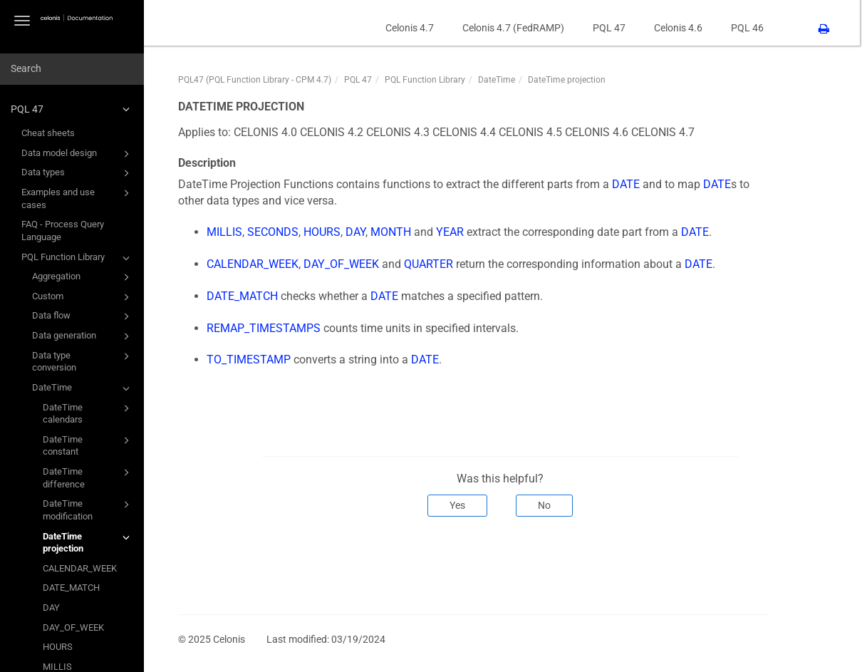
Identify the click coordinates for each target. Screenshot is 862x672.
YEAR (453, 232)
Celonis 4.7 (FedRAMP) (515, 27)
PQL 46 (749, 27)
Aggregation (83, 277)
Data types (77, 173)
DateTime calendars (88, 412)
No (547, 505)
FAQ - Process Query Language (62, 230)
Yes (460, 505)
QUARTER (431, 264)
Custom (83, 297)
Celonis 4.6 (680, 27)
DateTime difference (88, 477)
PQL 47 (72, 109)
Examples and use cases (77, 197)
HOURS (58, 646)
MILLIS (227, 232)
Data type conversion (83, 360)
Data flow (83, 316)
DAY (51, 607)
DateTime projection (88, 541)
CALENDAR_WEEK (80, 568)
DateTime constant (88, 445)
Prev (201, 563)
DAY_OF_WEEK (73, 627)
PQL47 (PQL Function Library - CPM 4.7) (257, 80)
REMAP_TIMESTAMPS (266, 328)
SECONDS (275, 232)
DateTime (83, 388)
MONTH (393, 232)
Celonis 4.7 (412, 27)
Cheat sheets (48, 133)
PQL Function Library (77, 258)
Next (749, 563)
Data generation (83, 336)
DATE (629, 184)
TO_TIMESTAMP (251, 359)
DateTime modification (88, 509)
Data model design (77, 154)
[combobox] (72, 69)
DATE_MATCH (71, 587)
